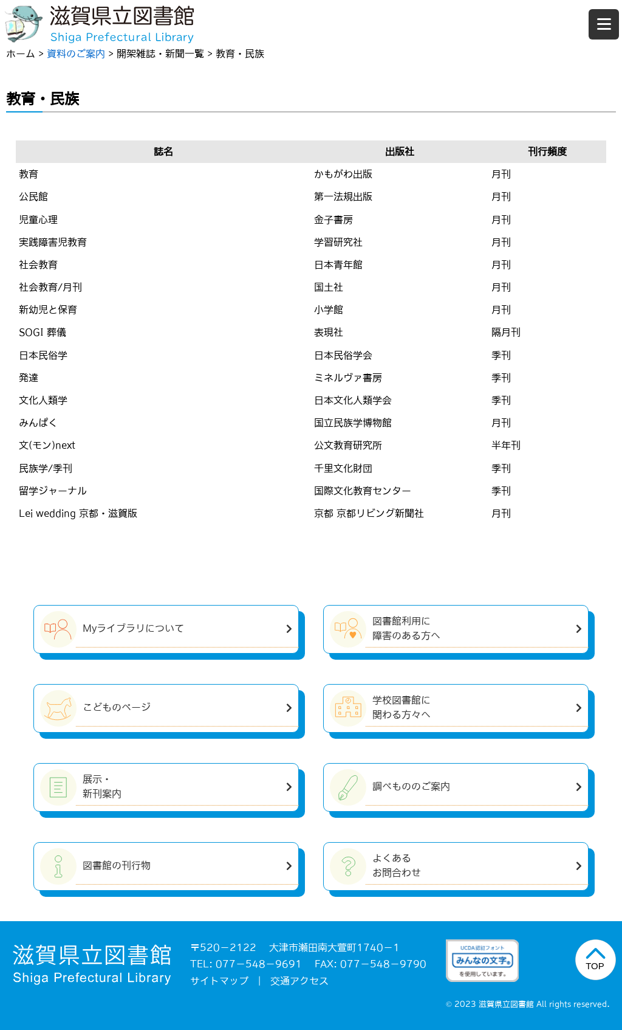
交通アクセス (299, 981)
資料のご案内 (76, 53)
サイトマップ (219, 981)
